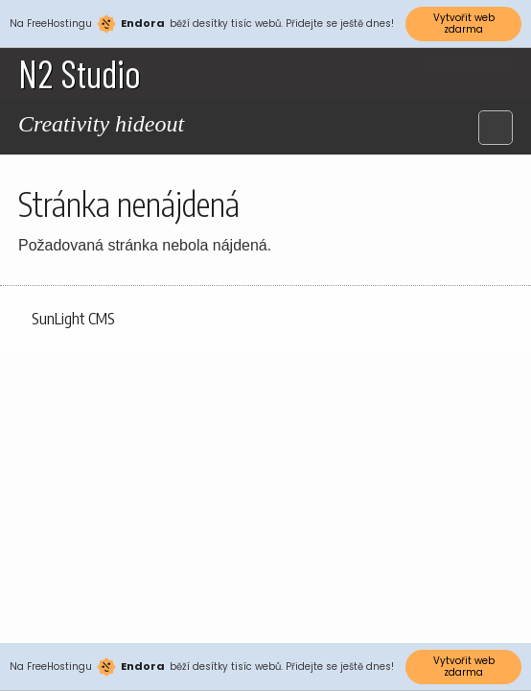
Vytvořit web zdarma (464, 23)
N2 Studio (79, 73)
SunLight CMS (73, 318)
